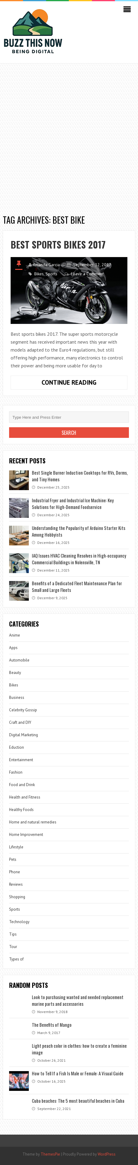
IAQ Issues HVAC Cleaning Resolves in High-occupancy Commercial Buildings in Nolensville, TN (79, 558)
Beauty (15, 672)
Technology (19, 921)
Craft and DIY (20, 722)
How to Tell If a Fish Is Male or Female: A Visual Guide (77, 1073)
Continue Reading (80, 384)
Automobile (19, 660)
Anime (14, 635)
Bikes (39, 274)
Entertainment (21, 759)
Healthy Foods (21, 809)
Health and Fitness (24, 797)
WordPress (107, 1154)
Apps (13, 647)
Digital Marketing (23, 734)
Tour (13, 946)
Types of (16, 959)
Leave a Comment (87, 274)
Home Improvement (26, 834)
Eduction (16, 747)
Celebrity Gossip (23, 710)
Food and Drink (22, 784)
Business (16, 697)
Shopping (17, 896)
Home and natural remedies (32, 822)
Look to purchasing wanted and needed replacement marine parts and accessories (77, 1000)
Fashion (15, 772)
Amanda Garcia (46, 264)
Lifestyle (16, 847)
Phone (14, 872)
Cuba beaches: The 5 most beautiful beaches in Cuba (78, 1100)
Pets (12, 859)
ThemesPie (50, 1154)
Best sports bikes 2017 (58, 244)
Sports (51, 274)
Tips (13, 934)
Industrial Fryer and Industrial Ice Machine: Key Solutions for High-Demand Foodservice (73, 503)
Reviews (16, 884)
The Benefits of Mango (52, 1024)
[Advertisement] (69, 136)
